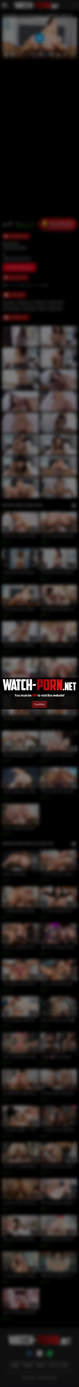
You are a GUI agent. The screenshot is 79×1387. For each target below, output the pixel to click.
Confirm (39, 704)
